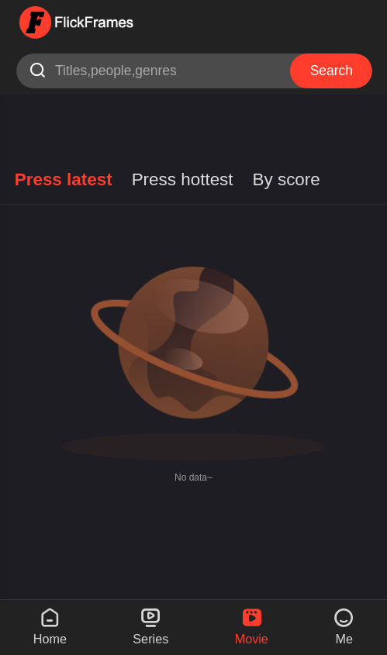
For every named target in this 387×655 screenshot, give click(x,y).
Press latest (63, 179)
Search (331, 70)
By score (286, 179)
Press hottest (182, 179)
